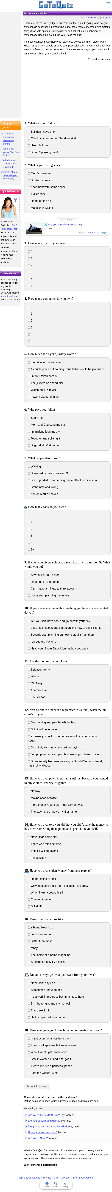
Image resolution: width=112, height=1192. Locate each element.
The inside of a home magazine (49, 954)
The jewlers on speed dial (45, 383)
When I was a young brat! (45, 892)
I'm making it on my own (44, 431)
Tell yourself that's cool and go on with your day (59, 621)
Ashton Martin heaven (43, 494)
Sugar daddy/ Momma (43, 445)
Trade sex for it (39, 1010)
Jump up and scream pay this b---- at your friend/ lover (63, 754)
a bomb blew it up (40, 927)
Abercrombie (37, 690)
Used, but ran (38, 145)
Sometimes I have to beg (45, 989)
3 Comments (90, 17)
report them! (7, 296)
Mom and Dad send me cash (47, 424)
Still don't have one (41, 131)
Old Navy (35, 683)
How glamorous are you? (43, 1132)
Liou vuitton (36, 697)
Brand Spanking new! (43, 152)
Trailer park (36, 193)
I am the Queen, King (43, 1072)
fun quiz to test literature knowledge (49, 1126)
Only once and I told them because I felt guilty (58, 885)
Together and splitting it (44, 438)
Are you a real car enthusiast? (65, 224)
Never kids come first (42, 837)
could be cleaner (40, 934)
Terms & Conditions (29, 1177)
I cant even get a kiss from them (49, 1038)
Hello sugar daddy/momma (46, 1017)
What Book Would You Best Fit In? (11, 152)
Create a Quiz (93, 232)
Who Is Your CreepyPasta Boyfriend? (9, 163)
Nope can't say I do (41, 982)
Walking (34, 466)
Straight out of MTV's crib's (46, 961)
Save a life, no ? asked (44, 574)
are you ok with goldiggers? (44, 1120)
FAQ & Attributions (83, 1177)
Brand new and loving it (44, 487)
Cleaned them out (40, 899)
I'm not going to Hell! (42, 878)
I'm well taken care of (42, 376)
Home (47, 1185)
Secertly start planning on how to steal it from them (61, 634)
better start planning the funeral (49, 595)
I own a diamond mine (43, 396)
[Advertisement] (67, 90)
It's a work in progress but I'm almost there (56, 996)
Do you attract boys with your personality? (10, 175)
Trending (65, 1185)
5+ (31, 285)
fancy (33, 948)
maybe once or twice (42, 798)
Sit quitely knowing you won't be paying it (55, 747)
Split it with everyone (42, 729)
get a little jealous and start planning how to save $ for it (64, 627)
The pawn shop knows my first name (52, 811)
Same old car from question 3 (48, 473)
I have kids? (37, 857)
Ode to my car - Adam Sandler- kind (52, 138)
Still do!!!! (35, 906)
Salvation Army (39, 669)
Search (56, 1185)
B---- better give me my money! (49, 1003)
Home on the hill (39, 200)
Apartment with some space (47, 187)
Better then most (40, 941)
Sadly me (35, 417)
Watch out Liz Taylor (42, 389)
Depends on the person (44, 581)
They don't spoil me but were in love (52, 1045)
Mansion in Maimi (40, 207)
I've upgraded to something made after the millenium (62, 480)
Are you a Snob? (38, 1138)
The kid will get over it (43, 850)
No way (34, 791)
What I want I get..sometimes (48, 1052)
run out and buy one (42, 641)
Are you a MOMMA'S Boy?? (44, 1114)
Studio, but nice (39, 180)
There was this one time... (45, 843)
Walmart (34, 676)
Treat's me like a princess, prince (50, 1065)
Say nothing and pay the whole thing (52, 722)
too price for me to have (44, 362)
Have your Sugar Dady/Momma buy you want (58, 648)
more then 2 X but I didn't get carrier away (55, 804)
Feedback (106, 17)
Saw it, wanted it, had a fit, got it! (50, 1059)
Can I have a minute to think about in (52, 588)
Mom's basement (40, 173)
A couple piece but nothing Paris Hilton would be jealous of (66, 369)
